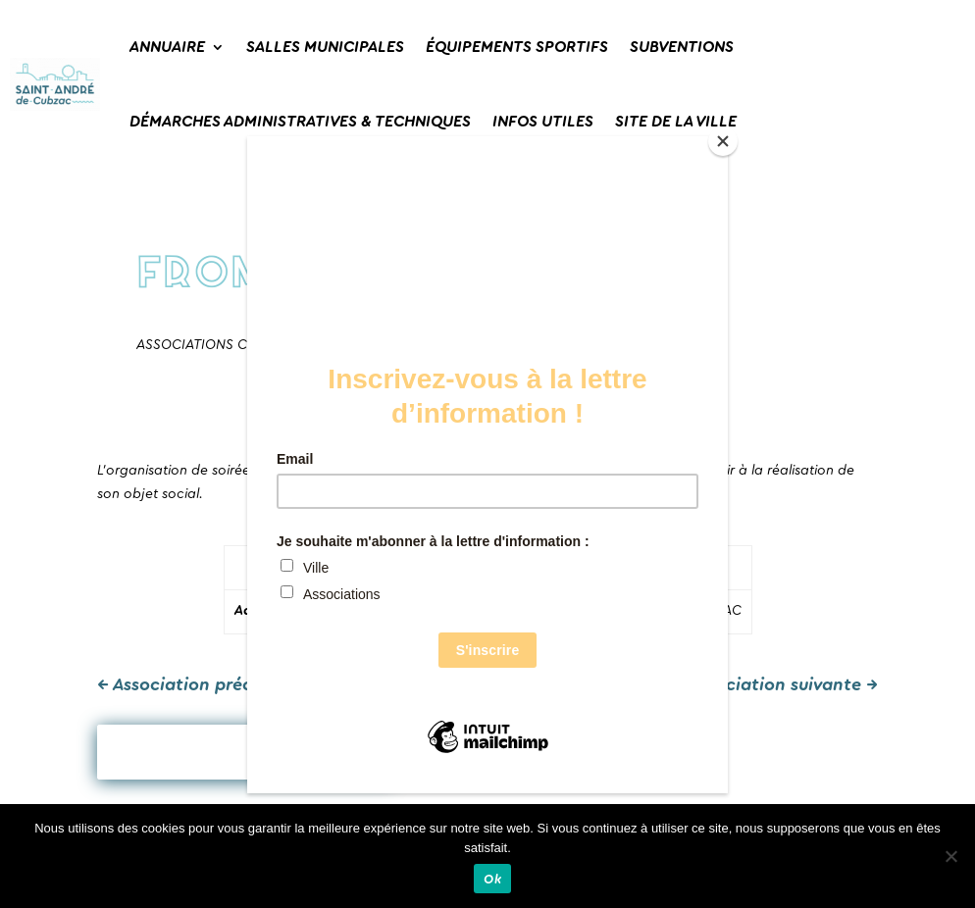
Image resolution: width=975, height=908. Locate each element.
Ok (492, 879)
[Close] (723, 141)
